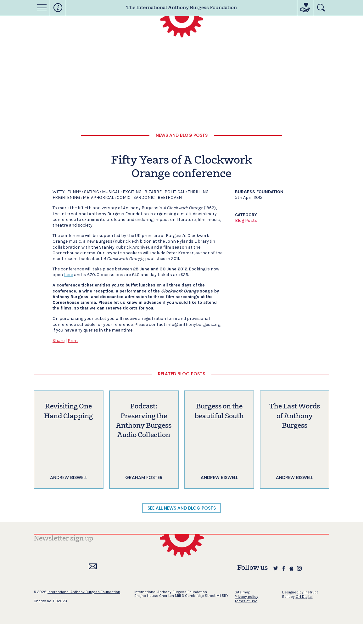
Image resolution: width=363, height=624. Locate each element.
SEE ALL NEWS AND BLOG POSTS (182, 508)
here (68, 274)
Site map (242, 592)
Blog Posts (246, 220)
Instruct (311, 592)
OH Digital (304, 596)
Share (58, 340)
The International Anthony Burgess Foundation (181, 7)
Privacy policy (246, 596)
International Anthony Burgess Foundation (83, 592)
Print (73, 340)
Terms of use (246, 601)
